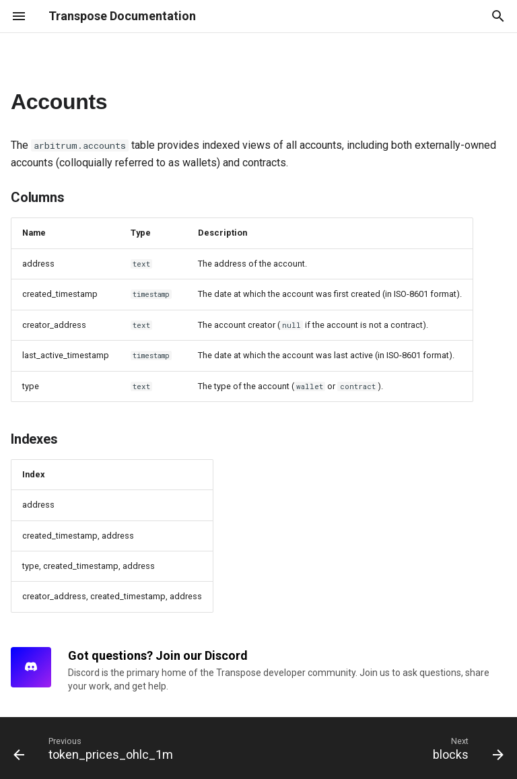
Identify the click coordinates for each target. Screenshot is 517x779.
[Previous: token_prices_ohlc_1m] (95, 748)
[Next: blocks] (465, 748)
